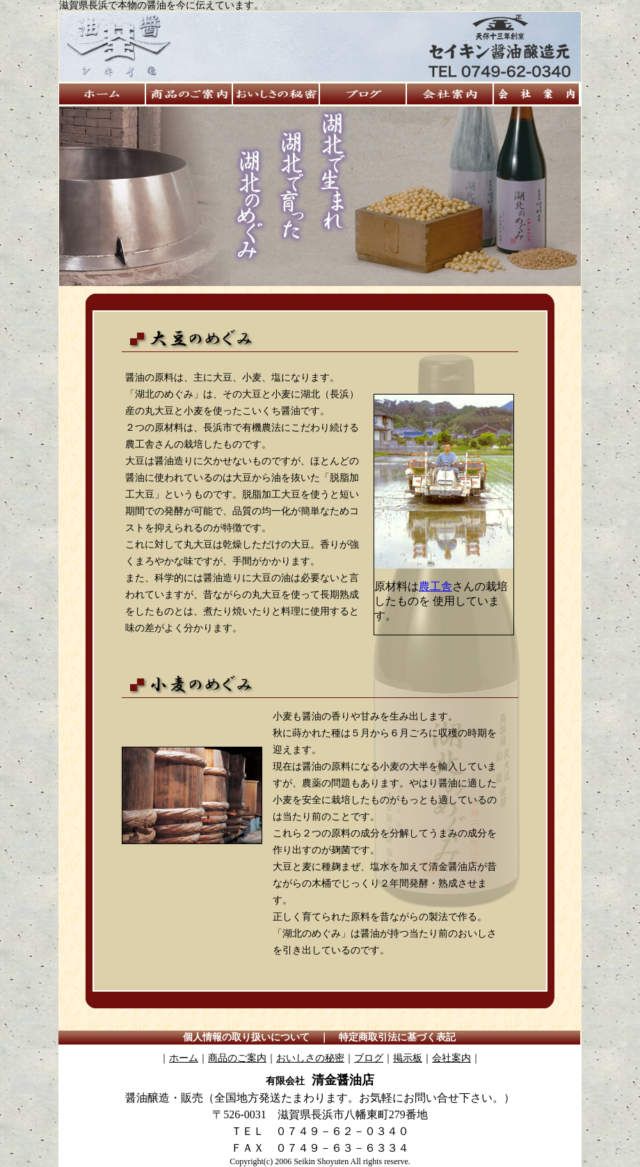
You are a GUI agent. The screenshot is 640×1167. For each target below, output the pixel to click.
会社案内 (451, 1058)
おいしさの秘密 (310, 1058)
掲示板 (407, 1058)
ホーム (183, 1058)
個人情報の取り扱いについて (246, 1037)
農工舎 (435, 586)
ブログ (368, 1058)
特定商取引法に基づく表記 (397, 1037)
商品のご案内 (237, 1058)
